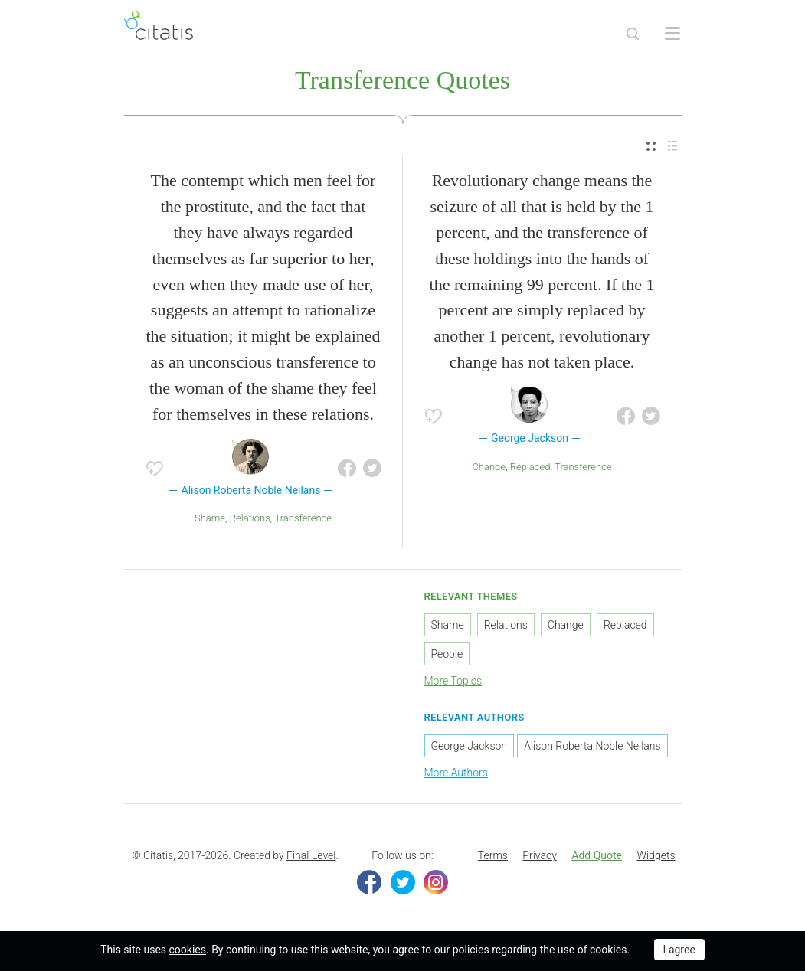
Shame (210, 518)
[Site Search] (632, 34)
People (447, 654)
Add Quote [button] (596, 855)
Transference (303, 518)
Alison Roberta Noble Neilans (592, 746)
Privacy (539, 855)
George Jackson (469, 746)
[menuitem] (651, 146)
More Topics (453, 681)
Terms (493, 855)
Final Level (310, 855)
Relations (250, 518)
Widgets (655, 855)
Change (489, 466)
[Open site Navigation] (672, 34)
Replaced (530, 466)
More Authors (456, 773)
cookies (187, 949)
